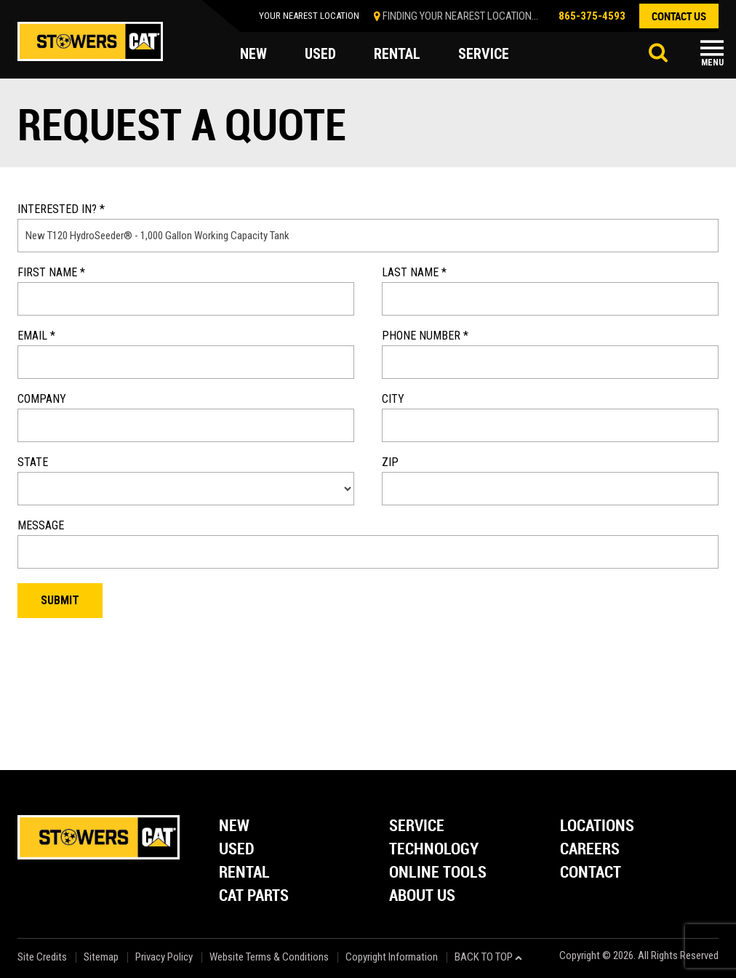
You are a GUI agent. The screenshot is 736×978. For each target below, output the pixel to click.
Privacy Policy (164, 957)
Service (416, 826)
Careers (590, 850)
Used (237, 850)
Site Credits (42, 957)
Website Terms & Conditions (269, 957)
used (320, 54)
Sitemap (101, 957)
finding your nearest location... (460, 16)
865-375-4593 (592, 16)
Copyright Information (391, 957)
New (234, 826)
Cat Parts (254, 896)
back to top (488, 957)
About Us (422, 896)
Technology (434, 850)
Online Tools (438, 873)
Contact (590, 873)
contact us (679, 16)
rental (397, 54)
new (253, 54)
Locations (597, 826)
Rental (244, 873)
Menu (712, 62)
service (483, 54)
